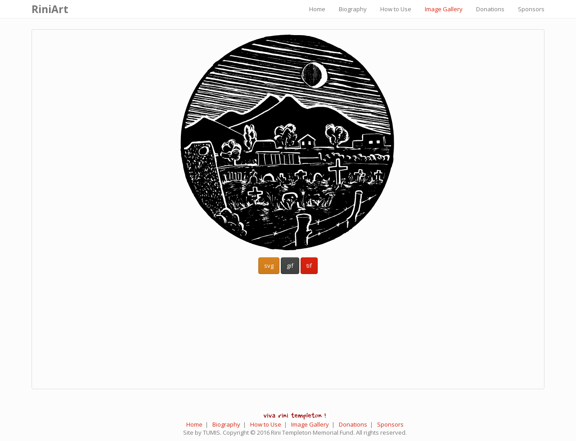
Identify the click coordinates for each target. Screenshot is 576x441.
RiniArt (50, 9)
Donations (490, 9)
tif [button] (309, 265)
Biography (353, 9)
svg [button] (269, 265)
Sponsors (531, 9)
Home (317, 9)
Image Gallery (444, 9)
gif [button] (290, 265)
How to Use (395, 9)
